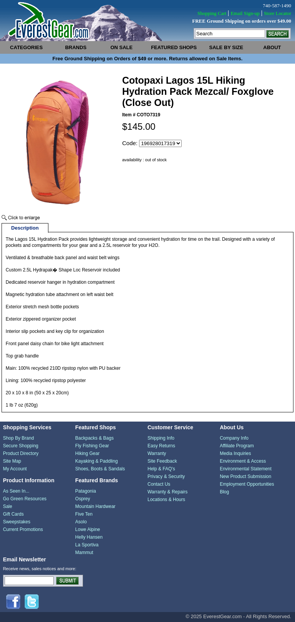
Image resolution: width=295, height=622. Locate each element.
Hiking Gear (87, 453)
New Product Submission (245, 476)
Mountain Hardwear (95, 506)
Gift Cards (13, 514)
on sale (121, 47)
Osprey (82, 498)
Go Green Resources (24, 498)
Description (25, 228)
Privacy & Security (166, 476)
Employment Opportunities (247, 484)
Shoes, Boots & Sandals (100, 468)
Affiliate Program (237, 445)
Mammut (84, 552)
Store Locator (277, 13)
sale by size (226, 47)
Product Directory (21, 453)
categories (26, 47)
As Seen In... (16, 491)
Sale (7, 506)
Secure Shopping (20, 445)
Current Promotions (23, 529)
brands (75, 47)
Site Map (12, 461)
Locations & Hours (166, 499)
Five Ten (84, 514)
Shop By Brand (18, 438)
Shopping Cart (211, 13)
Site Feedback (162, 461)
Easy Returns (161, 445)
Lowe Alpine (87, 529)
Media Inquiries (235, 453)
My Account (15, 468)
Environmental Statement (246, 468)
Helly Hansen (89, 537)
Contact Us (159, 484)
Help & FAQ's (161, 468)
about (272, 47)
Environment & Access (243, 461)
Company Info (234, 438)
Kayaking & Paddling (96, 461)
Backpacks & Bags (94, 438)
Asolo (81, 521)
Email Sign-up (244, 13)
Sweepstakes (16, 521)
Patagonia (85, 491)
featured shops (174, 47)
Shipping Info (161, 438)
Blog (224, 492)
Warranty (157, 453)
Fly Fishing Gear (92, 445)
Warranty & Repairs (167, 492)
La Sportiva (87, 545)
